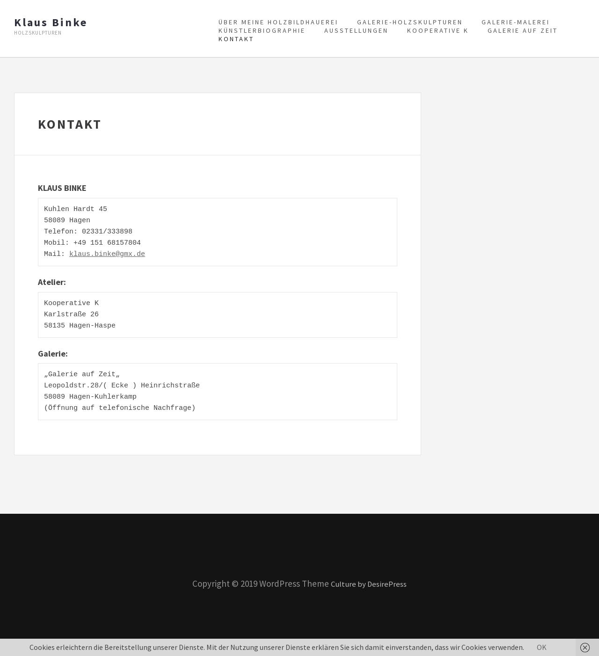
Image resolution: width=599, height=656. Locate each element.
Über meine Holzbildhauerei (278, 22)
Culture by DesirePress (369, 583)
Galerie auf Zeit (523, 30)
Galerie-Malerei (516, 22)
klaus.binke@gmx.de (107, 254)
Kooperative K (438, 30)
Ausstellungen (356, 30)
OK (542, 647)
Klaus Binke (51, 22)
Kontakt (236, 39)
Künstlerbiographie (262, 30)
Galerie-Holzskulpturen (410, 22)
